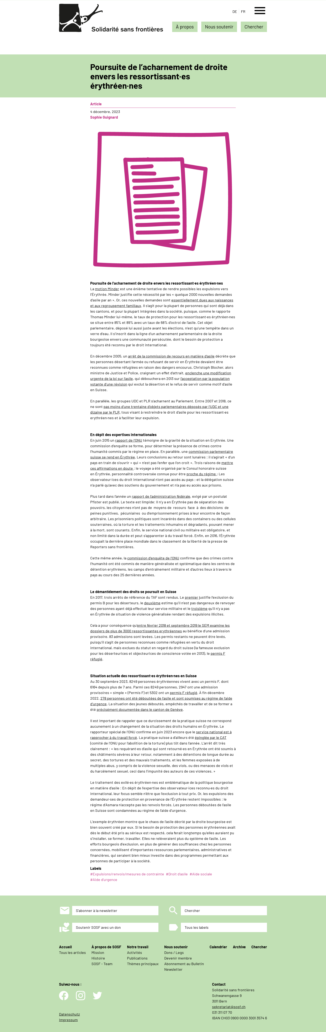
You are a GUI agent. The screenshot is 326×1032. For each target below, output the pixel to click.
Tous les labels (197, 927)
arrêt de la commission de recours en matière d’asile (171, 356)
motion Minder (107, 288)
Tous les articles (72, 952)
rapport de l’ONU (128, 440)
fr (243, 11)
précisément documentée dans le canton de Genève (140, 709)
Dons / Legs (174, 952)
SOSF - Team (101, 963)
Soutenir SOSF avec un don (98, 927)
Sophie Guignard (104, 117)
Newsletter (173, 969)
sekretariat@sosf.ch (229, 1006)
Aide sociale (202, 874)
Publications (137, 958)
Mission (97, 952)
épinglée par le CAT (210, 737)
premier (191, 597)
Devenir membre (178, 958)
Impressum (68, 1019)
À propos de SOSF (106, 947)
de (234, 11)
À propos (185, 26)
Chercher (253, 26)
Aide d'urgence (105, 879)
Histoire (98, 958)
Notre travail (137, 947)
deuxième (152, 603)
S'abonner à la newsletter (96, 910)
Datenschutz (69, 1014)
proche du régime (201, 474)
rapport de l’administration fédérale (161, 496)
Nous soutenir (219, 26)
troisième (199, 608)
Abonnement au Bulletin (184, 963)
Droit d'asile (178, 874)
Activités (134, 952)
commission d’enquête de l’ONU (153, 558)
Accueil (65, 947)
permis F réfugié (183, 692)
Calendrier (218, 947)
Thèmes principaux (143, 963)
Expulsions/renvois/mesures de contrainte (128, 874)
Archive (239, 947)
